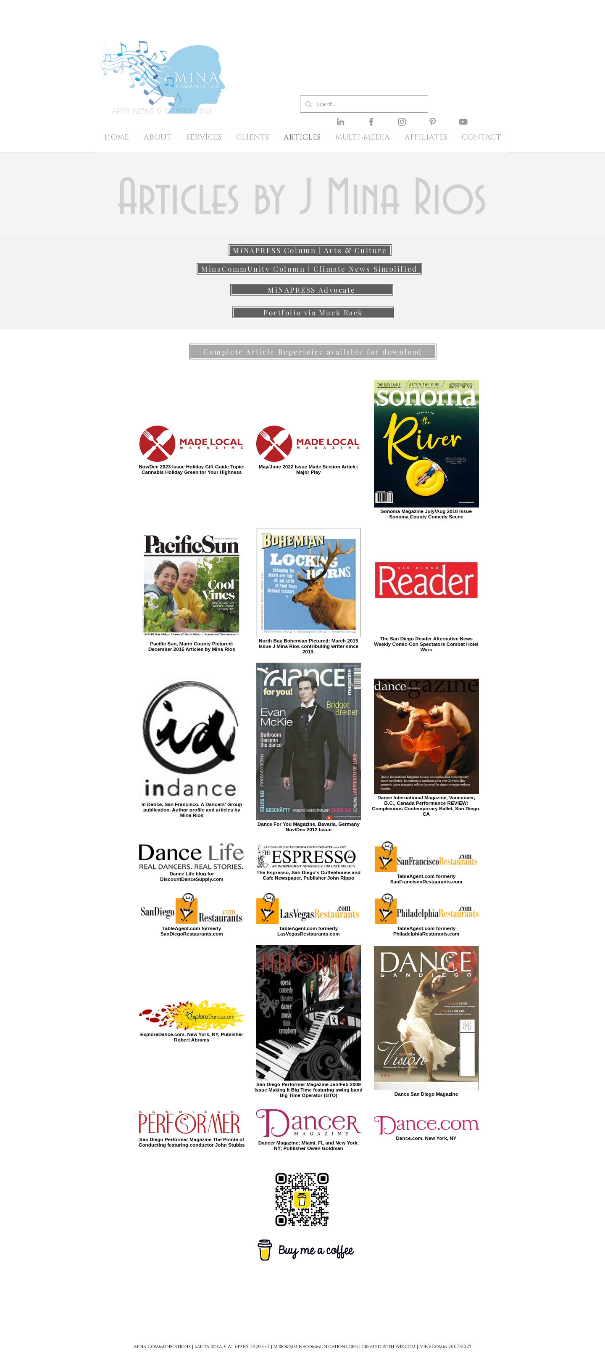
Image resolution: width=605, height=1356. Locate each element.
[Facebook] (371, 121)
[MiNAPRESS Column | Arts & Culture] (310, 250)
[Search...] (363, 104)
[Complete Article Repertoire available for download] (313, 351)
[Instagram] (402, 121)
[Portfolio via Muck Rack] (313, 312)
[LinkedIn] (340, 121)
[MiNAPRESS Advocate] (312, 289)
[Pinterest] (432, 121)
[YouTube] (463, 121)
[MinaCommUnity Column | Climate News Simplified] (309, 268)
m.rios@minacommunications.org (316, 1346)
